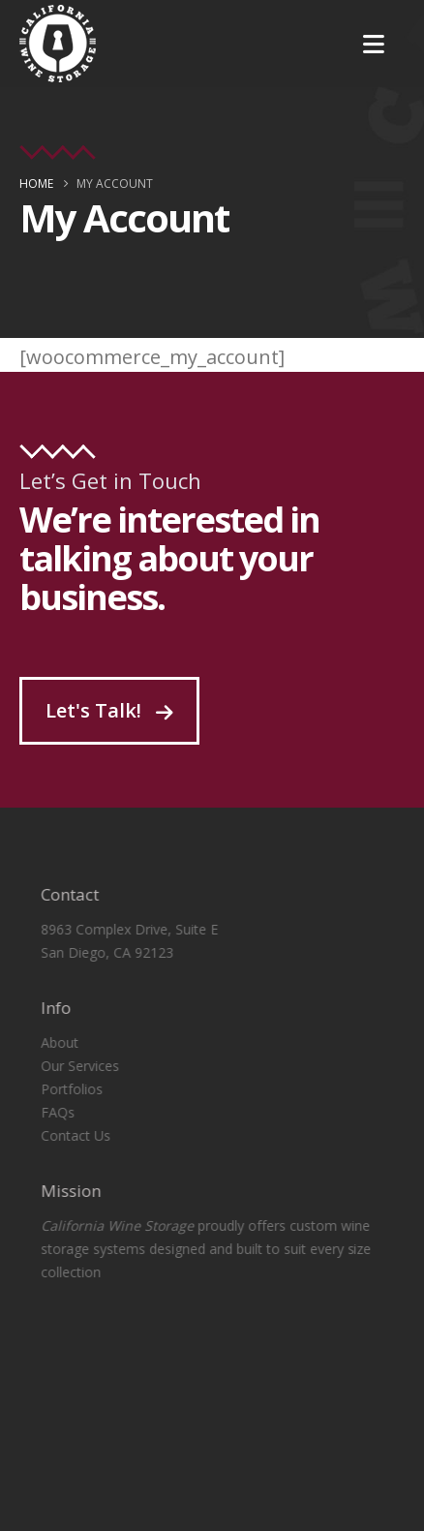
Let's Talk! (109, 710)
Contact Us (67, 1135)
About (51, 1042)
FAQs (49, 1112)
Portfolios (63, 1089)
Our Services (71, 1065)
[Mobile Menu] (373, 44)
